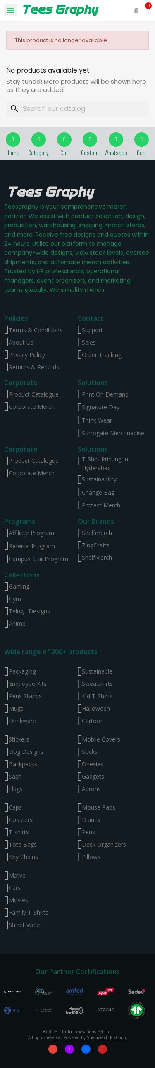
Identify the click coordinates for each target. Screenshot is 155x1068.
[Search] (77, 109)
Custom (90, 152)
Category (38, 152)
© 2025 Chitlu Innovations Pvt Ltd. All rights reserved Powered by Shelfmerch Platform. (77, 1034)
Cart (141, 152)
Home (12, 152)
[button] (136, 10)
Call (64, 152)
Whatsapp (115, 152)
